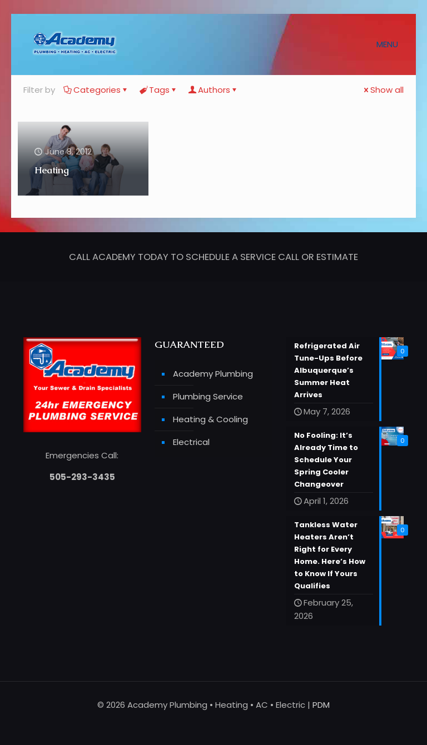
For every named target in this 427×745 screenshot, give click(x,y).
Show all (383, 90)
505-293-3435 (82, 477)
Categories (96, 90)
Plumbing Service (208, 396)
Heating (51, 170)
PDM (321, 705)
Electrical (191, 442)
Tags (158, 90)
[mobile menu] (391, 44)
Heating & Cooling (210, 419)
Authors (213, 90)
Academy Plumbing (213, 373)
